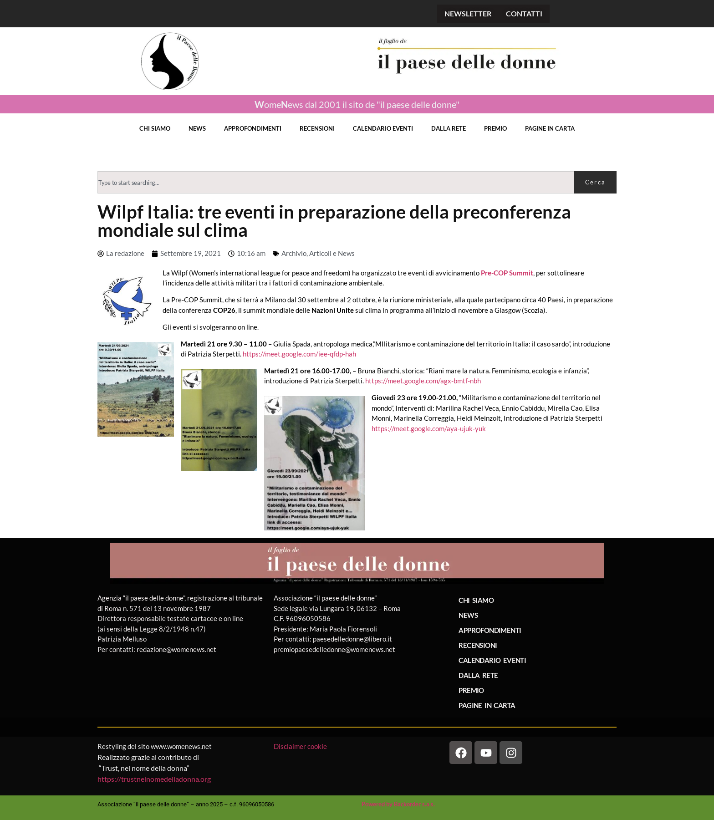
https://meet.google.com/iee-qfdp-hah (299, 354)
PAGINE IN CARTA (550, 128)
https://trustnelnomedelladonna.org (154, 778)
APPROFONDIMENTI (252, 128)
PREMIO (495, 128)
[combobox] (335, 182)
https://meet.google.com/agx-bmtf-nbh (423, 381)
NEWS (197, 128)
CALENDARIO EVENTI (383, 128)
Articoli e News (332, 253)
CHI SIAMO (154, 128)
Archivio (293, 253)
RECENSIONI (317, 128)
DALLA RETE (448, 128)
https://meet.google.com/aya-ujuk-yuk (429, 428)
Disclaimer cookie (301, 746)
